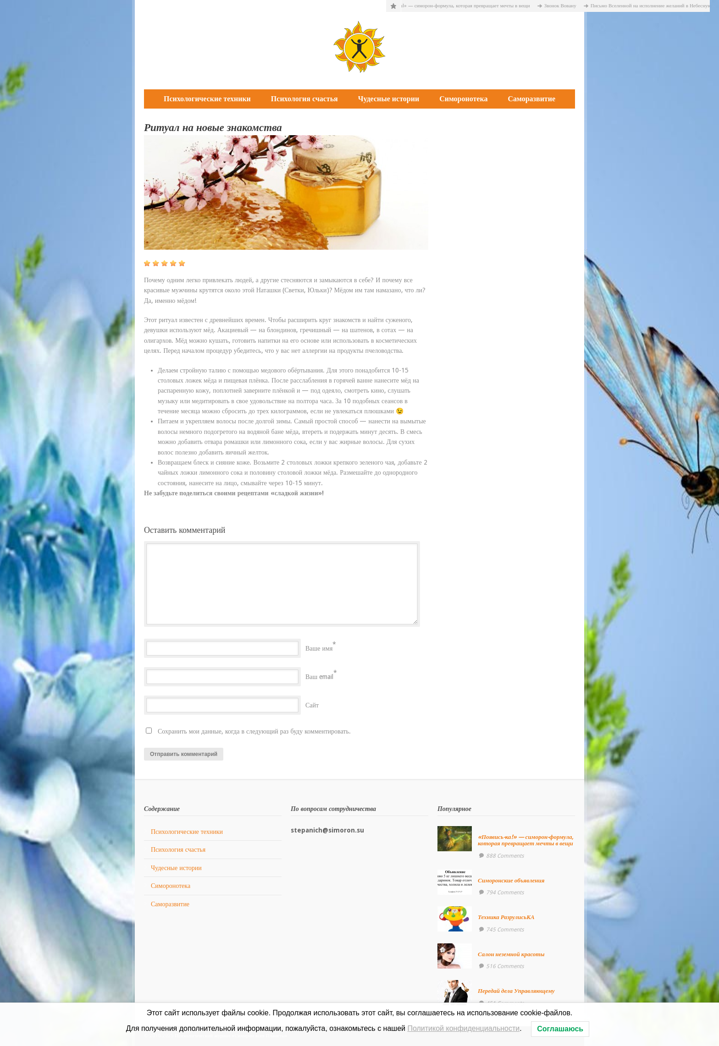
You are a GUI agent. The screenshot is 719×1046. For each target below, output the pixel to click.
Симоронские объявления (511, 880)
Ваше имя (318, 648)
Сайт (312, 705)
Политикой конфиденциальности (463, 1028)
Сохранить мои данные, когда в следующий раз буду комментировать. (254, 731)
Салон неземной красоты (511, 954)
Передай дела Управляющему (516, 990)
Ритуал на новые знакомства (213, 127)
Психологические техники (207, 98)
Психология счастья (304, 98)
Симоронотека (463, 98)
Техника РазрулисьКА (506, 917)
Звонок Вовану (565, 6)
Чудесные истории (388, 98)
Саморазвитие (531, 98)
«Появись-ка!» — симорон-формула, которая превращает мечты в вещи (457, 6)
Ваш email (319, 676)
